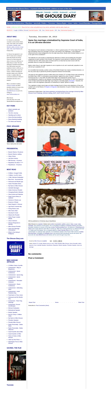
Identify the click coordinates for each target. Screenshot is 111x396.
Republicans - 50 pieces (15, 164)
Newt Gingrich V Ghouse (15, 204)
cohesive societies (11, 85)
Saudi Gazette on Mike (14, 334)
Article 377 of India (37, 243)
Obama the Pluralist (13, 215)
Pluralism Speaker (71, 245)
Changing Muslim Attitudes (15, 192)
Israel (75, 224)
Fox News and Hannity (14, 121)
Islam (72, 224)
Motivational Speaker (14, 310)
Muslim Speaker (63, 245)
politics (64, 224)
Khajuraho (55, 245)
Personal (26, 30)
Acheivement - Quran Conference (14, 271)
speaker (40, 224)
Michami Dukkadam (13, 308)
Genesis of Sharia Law (14, 200)
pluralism (58, 224)
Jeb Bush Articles (13, 158)
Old (40, 30)
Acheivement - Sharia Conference (14, 284)
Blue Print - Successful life (15, 179)
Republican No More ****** (15, 162)
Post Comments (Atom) (42, 305)
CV (74, 30)
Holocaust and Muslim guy (15, 181)
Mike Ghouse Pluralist (14, 226)
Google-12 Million (18, 30)
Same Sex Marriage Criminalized (13, 229)
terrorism (17, 47)
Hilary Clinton (12, 156)
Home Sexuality (74, 243)
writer (52, 224)
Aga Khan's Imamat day (15, 206)
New (43, 30)
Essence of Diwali (13, 202)
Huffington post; (48, 233)
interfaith (30, 225)
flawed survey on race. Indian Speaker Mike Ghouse (56, 243)
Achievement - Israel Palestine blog (14, 292)
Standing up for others (14, 115)
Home (56, 302)
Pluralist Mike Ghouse (14, 322)
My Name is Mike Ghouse (15, 186)
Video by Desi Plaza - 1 (14, 339)
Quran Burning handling (15, 117)
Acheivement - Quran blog (15, 275)
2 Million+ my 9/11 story (15, 175)
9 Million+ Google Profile (15, 173)
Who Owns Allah (12, 210)
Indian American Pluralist (15, 190)
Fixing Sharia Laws (13, 208)
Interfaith (15, 45)
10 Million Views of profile (15, 265)
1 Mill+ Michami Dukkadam (15, 177)
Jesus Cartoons (12, 220)
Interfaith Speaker (41, 245)
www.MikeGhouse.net (42, 235)
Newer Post (32, 302)
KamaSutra (49, 245)
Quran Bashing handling (15, 119)
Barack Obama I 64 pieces (15, 152)
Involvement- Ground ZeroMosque (14, 305)
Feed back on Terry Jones (15, 295)
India (79, 224)
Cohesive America (71, 225)
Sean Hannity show (63, 230)
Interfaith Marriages (13, 188)
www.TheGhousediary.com (59, 227)
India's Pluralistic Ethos (14, 183)
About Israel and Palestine (15, 194)
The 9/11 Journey (13, 113)
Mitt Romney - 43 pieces (15, 160)
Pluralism (10, 45)
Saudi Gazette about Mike (15, 331)
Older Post (81, 302)
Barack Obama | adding (14, 154)
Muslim (9, 47)
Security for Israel (13, 213)
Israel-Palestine (16, 48)
